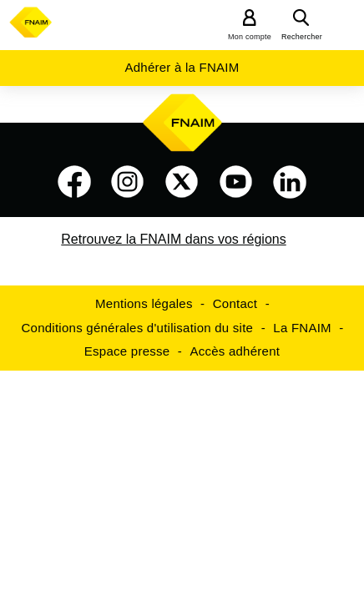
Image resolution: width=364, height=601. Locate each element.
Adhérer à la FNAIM (181, 67)
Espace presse (126, 351)
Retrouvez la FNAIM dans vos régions (173, 239)
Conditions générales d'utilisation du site (138, 328)
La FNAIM (302, 328)
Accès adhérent (235, 351)
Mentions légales (144, 303)
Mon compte (249, 37)
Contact (235, 303)
